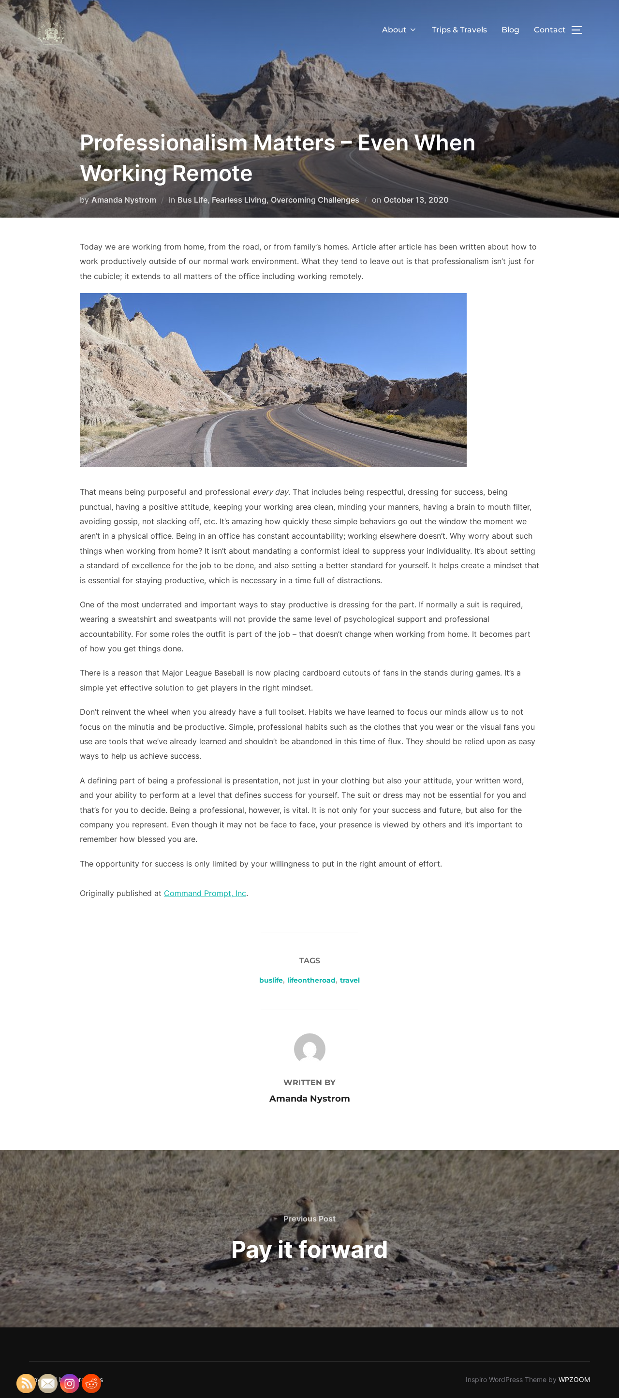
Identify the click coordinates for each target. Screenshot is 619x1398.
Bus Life (192, 200)
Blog (510, 29)
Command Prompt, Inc (205, 893)
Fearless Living (239, 200)
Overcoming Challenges (315, 200)
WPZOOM (574, 1379)
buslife (271, 980)
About (399, 29)
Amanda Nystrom (123, 200)
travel (350, 980)
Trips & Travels (459, 29)
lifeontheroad (311, 980)
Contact (550, 29)
